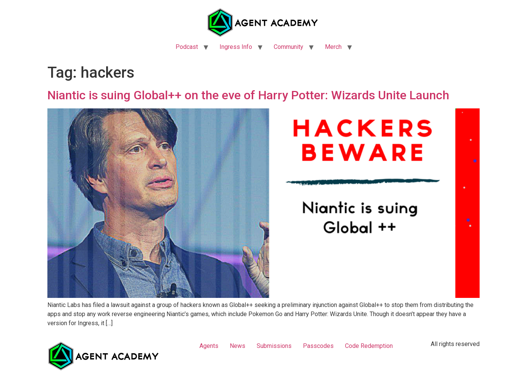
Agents (208, 345)
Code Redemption (369, 345)
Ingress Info (236, 46)
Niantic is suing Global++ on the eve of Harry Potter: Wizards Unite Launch (248, 95)
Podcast (187, 46)
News (237, 345)
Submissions (274, 345)
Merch (333, 46)
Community (288, 46)
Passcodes (318, 345)
